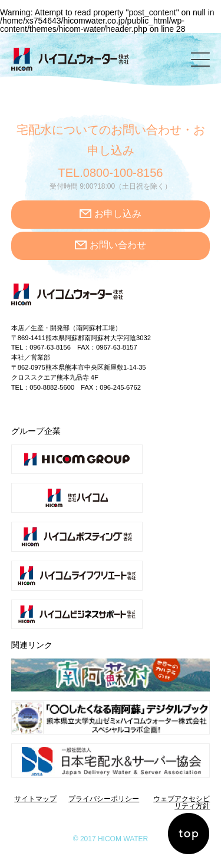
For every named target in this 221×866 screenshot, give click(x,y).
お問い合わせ (118, 245)
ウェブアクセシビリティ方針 (181, 802)
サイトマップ (35, 799)
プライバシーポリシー (103, 799)
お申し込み (117, 214)
